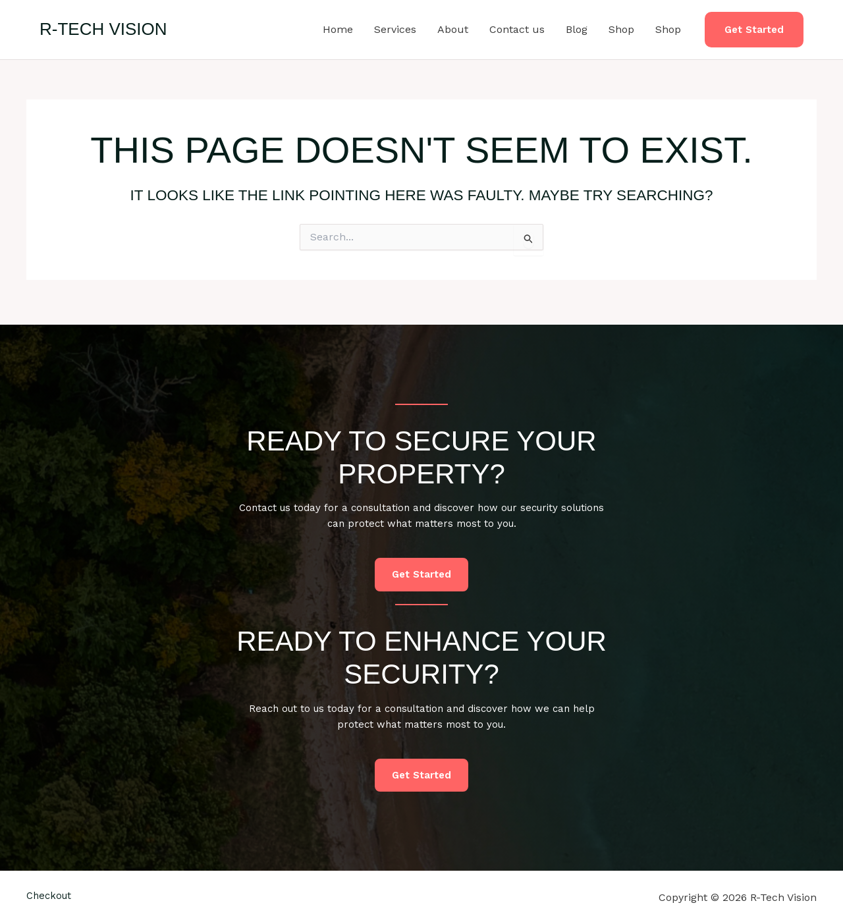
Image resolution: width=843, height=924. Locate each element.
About (452, 29)
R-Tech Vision (103, 29)
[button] (754, 30)
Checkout (50, 897)
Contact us (517, 29)
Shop (621, 29)
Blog (576, 29)
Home (338, 29)
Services (395, 29)
